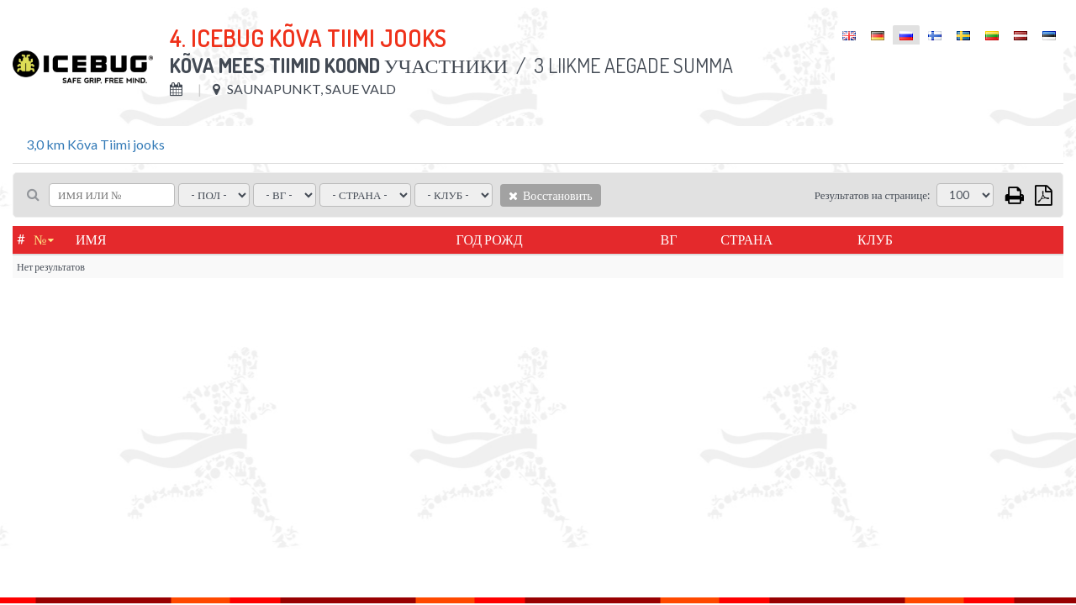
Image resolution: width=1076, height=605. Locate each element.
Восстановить (551, 195)
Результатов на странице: (872, 195)
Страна (746, 239)
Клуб (875, 239)
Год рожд (489, 239)
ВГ (669, 239)
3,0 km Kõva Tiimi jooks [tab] (95, 144)
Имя (91, 239)
